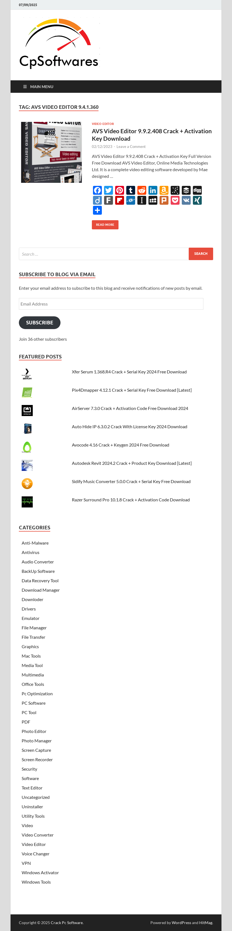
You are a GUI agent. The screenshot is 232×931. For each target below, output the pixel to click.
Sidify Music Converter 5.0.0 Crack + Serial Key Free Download (131, 481)
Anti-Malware (35, 542)
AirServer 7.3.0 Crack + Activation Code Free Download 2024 (130, 408)
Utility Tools (33, 816)
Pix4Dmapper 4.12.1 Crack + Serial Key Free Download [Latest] (132, 390)
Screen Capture (36, 750)
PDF (26, 721)
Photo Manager (37, 740)
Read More (103, 223)
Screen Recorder (37, 759)
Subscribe (39, 322)
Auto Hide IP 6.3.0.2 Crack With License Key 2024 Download (129, 426)
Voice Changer (35, 853)
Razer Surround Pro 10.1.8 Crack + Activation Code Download (131, 499)
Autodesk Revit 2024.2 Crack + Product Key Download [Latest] (132, 463)
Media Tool (32, 665)
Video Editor (103, 124)
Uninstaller (32, 806)
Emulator (30, 618)
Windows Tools (36, 881)
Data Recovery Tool (40, 580)
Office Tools (33, 684)
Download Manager (41, 590)
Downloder (32, 599)
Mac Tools (31, 655)
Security (29, 768)
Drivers (29, 608)
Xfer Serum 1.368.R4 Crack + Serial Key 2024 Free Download (129, 371)
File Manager (34, 627)
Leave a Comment (131, 146)
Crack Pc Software (67, 922)
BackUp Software (38, 571)
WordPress (181, 922)
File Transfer (33, 637)
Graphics (30, 646)
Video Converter (38, 834)
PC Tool (29, 712)
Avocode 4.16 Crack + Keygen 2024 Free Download (120, 444)
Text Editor (32, 787)
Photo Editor (34, 731)
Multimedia (33, 674)
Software (30, 778)
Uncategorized (36, 797)
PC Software (34, 703)
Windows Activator (40, 872)
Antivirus (30, 552)
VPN (26, 863)
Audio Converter (38, 561)
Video (27, 825)
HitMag (205, 922)
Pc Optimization (37, 693)
